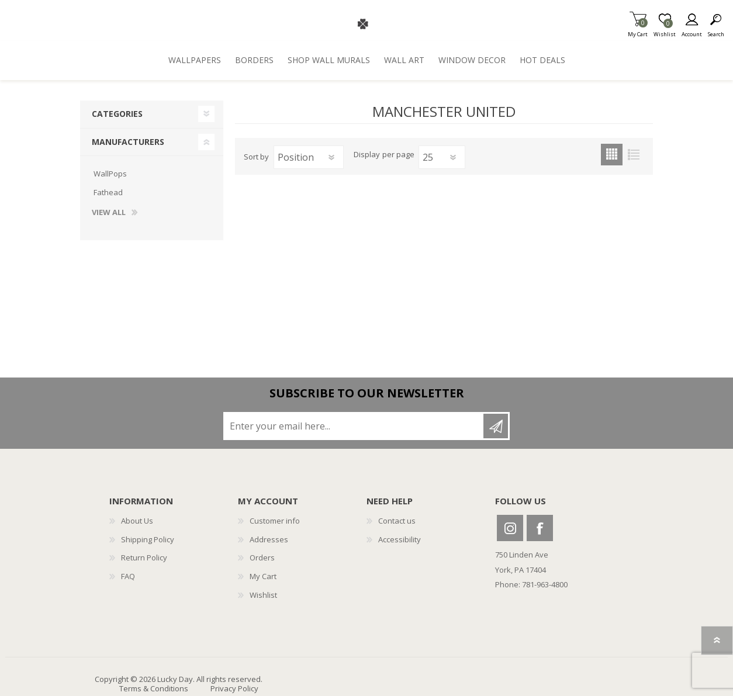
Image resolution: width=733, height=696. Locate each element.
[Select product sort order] (309, 157)
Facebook (540, 528)
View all (109, 212)
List (633, 154)
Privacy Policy (234, 688)
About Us (137, 520)
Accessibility (399, 539)
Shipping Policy (147, 539)
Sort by (256, 156)
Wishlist (263, 595)
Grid (612, 154)
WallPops (110, 173)
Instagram (510, 528)
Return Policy (144, 557)
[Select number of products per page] (442, 157)
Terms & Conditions (153, 688)
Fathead (108, 192)
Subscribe (495, 426)
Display (367, 155)
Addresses (269, 539)
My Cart (638, 30)
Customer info (275, 520)
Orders (262, 557)
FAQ (128, 576)
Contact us (397, 520)
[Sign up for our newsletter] (354, 426)
